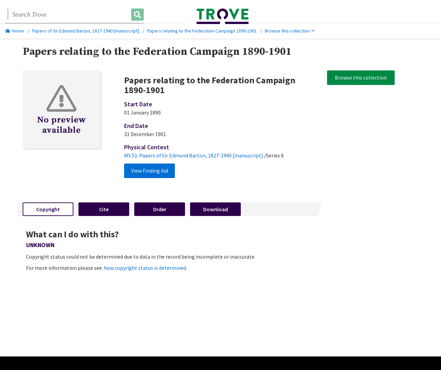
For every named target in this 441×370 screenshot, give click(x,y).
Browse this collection (290, 31)
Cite (104, 209)
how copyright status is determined (145, 267)
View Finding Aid (149, 170)
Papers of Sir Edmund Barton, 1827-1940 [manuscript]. (86, 31)
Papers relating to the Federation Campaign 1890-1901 (202, 31)
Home (14, 31)
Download (215, 209)
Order (159, 209)
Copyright (48, 209)
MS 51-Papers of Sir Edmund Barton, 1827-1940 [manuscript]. (194, 155)
